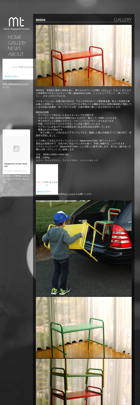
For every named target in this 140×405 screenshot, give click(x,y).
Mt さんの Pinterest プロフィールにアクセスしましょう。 (15, 178)
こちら (70, 194)
